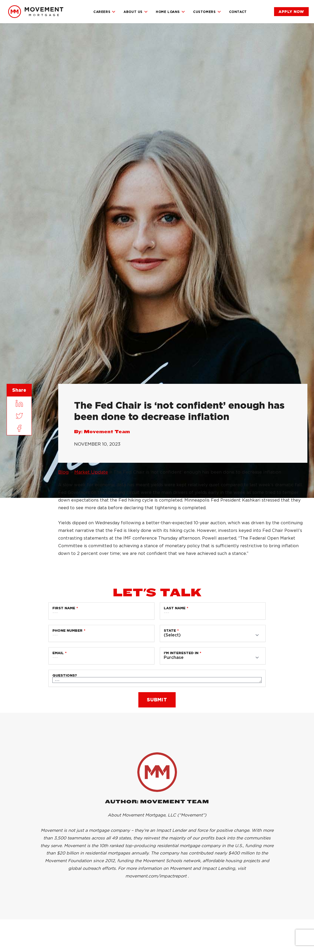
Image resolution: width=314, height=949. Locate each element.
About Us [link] (136, 12)
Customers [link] (207, 12)
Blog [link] (63, 472)
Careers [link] (104, 12)
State (170, 630)
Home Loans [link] (170, 12)
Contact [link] (238, 12)
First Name (63, 608)
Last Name (174, 608)
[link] (35, 12)
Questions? (64, 675)
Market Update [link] (91, 472)
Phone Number (67, 630)
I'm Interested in (181, 653)
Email (58, 653)
